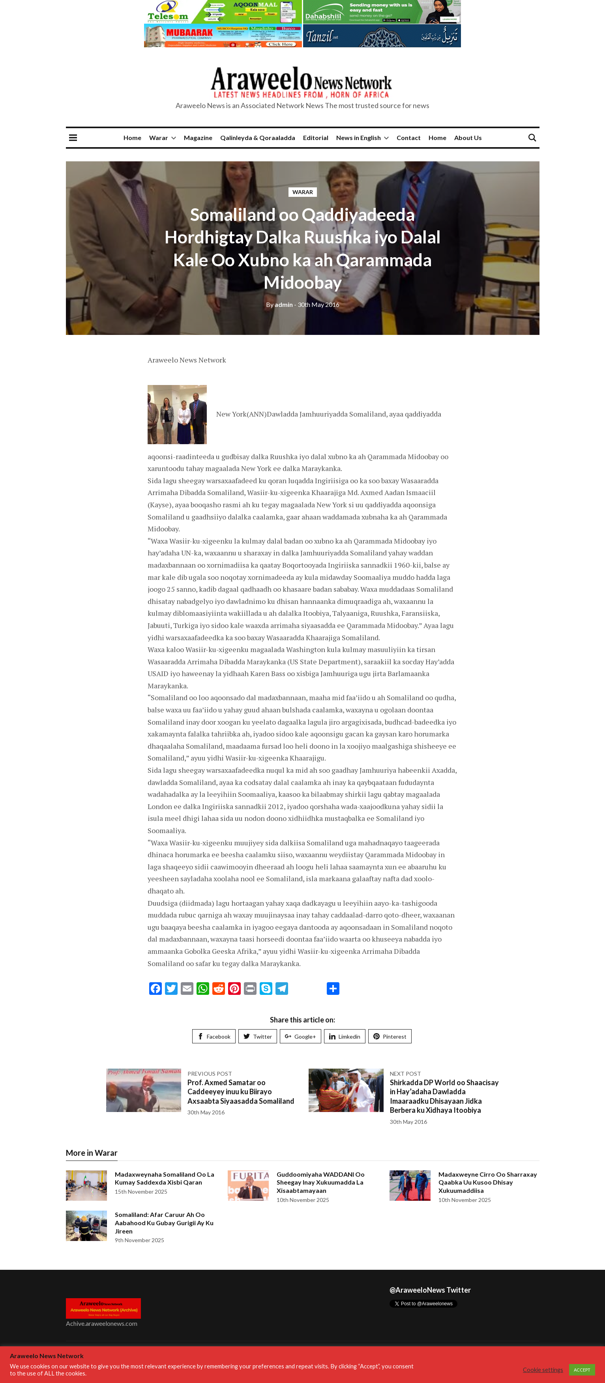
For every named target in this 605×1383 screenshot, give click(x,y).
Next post (405, 1073)
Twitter (257, 1036)
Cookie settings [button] (543, 1369)
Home (132, 137)
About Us (468, 137)
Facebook (213, 1036)
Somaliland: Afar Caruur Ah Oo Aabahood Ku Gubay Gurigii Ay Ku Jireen (164, 1223)
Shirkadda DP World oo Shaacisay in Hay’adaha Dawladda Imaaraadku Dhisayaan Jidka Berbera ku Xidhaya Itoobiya (444, 1096)
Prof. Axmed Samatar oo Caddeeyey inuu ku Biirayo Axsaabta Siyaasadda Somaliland (240, 1091)
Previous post (209, 1073)
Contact (409, 137)
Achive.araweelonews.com (101, 1323)
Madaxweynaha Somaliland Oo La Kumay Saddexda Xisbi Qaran (164, 1178)
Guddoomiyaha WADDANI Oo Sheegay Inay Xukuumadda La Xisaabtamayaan (321, 1182)
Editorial (315, 137)
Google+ (300, 1036)
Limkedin (344, 1036)
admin (279, 304)
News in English (358, 137)
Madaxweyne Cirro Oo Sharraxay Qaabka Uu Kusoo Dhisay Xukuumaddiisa (487, 1182)
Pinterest (389, 1036)
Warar (158, 137)
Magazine (198, 137)
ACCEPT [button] (582, 1369)
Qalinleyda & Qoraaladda (257, 137)
